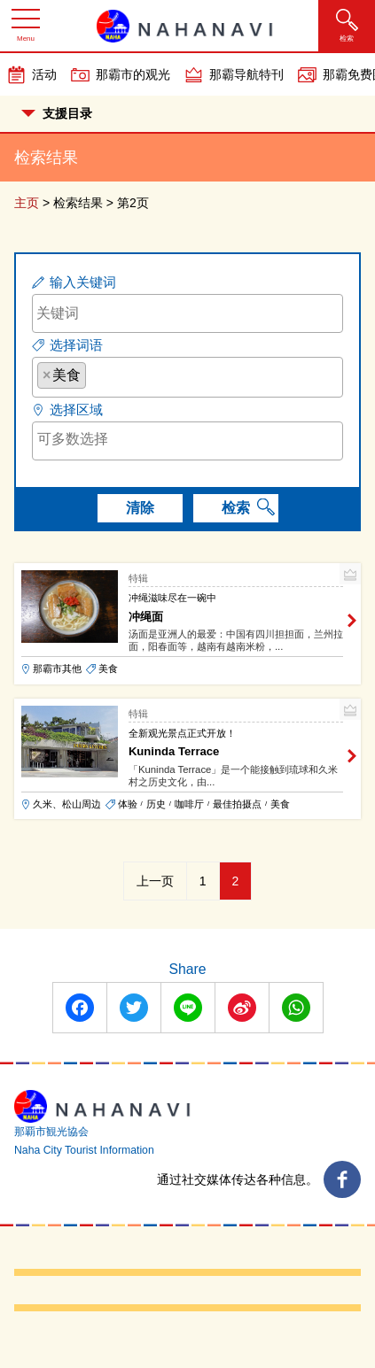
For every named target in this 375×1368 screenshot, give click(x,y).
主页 (26, 203)
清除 (140, 507)
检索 (236, 507)
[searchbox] (95, 374)
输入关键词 (83, 282)
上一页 (155, 881)
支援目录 (56, 113)
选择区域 (76, 409)
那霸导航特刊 (246, 74)
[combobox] (187, 377)
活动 (44, 74)
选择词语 (76, 345)
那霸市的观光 (133, 74)
